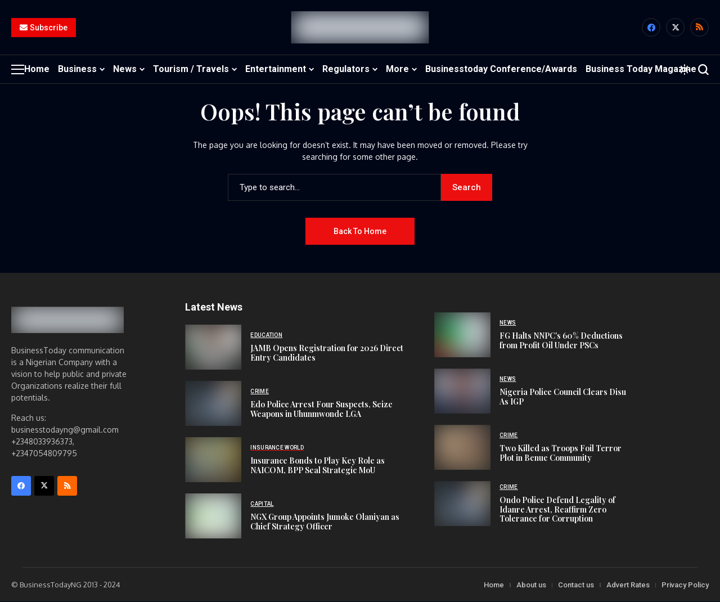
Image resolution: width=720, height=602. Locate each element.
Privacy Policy (685, 585)
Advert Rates (628, 585)
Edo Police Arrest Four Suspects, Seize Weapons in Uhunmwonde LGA (321, 409)
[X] (675, 28)
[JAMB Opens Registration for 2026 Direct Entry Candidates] (213, 347)
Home (494, 585)
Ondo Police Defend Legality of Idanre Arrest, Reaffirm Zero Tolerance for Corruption (557, 509)
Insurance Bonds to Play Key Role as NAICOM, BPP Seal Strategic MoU (317, 465)
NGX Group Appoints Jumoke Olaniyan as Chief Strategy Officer (324, 521)
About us (531, 585)
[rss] (699, 28)
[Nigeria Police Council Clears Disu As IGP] (462, 391)
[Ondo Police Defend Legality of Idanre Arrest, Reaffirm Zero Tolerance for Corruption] (462, 504)
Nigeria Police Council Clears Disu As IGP (563, 397)
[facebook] (651, 28)
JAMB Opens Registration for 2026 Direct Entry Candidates (326, 353)
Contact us (576, 585)
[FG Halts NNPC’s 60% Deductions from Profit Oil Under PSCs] (462, 335)
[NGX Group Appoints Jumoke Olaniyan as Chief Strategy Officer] (213, 515)
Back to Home (360, 231)
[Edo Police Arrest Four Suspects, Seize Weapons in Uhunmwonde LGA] (213, 403)
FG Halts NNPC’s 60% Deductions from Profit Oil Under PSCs (561, 340)
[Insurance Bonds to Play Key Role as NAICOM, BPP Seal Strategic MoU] (213, 459)
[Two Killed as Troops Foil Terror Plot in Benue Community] (462, 447)
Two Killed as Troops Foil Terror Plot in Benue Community (561, 453)
